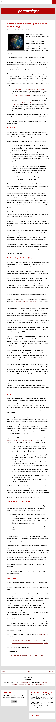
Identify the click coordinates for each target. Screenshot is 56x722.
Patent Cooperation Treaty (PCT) (23, 95)
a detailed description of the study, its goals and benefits (27, 640)
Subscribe (14, 701)
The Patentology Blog (10, 682)
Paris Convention (26, 655)
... (34, 29)
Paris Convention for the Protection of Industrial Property (30, 89)
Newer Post (5, 671)
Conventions (15, 655)
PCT (13, 656)
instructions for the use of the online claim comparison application (30, 643)
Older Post (51, 671)
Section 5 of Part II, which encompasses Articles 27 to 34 (22, 440)
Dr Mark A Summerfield (24, 682)
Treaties (18, 656)
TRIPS (23, 656)
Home (28, 671)
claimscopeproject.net (42, 634)
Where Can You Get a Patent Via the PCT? (26, 301)
